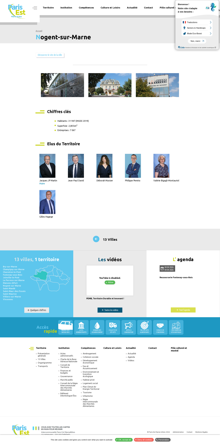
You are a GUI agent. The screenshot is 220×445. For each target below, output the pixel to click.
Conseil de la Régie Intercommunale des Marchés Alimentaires (69, 388)
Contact (148, 7)
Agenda (131, 358)
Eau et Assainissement (90, 368)
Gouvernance (66, 378)
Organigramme (45, 364)
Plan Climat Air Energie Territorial (91, 389)
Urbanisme (88, 397)
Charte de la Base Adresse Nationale (68, 361)
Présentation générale (44, 356)
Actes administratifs (66, 356)
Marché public (66, 381)
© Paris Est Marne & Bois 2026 (154, 433)
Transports (43, 367)
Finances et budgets (65, 373)
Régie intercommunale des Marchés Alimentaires (90, 404)
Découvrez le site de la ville (52, 55)
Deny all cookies (144, 440)
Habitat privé (88, 381)
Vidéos (131, 362)
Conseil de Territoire (65, 367)
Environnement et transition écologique (91, 375)
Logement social (90, 385)
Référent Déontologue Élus (68, 396)
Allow (110, 283)
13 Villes (110, 241)
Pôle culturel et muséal (173, 7)
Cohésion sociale (90, 358)
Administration (175, 433)
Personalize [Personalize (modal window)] (163, 440)
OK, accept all (124, 440)
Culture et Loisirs (110, 7)
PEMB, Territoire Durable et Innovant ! (106, 300)
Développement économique (90, 363)
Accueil (39, 31)
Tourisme (87, 394)
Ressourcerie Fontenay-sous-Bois (177, 279)
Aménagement (89, 355)
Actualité (132, 355)
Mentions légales (201, 433)
